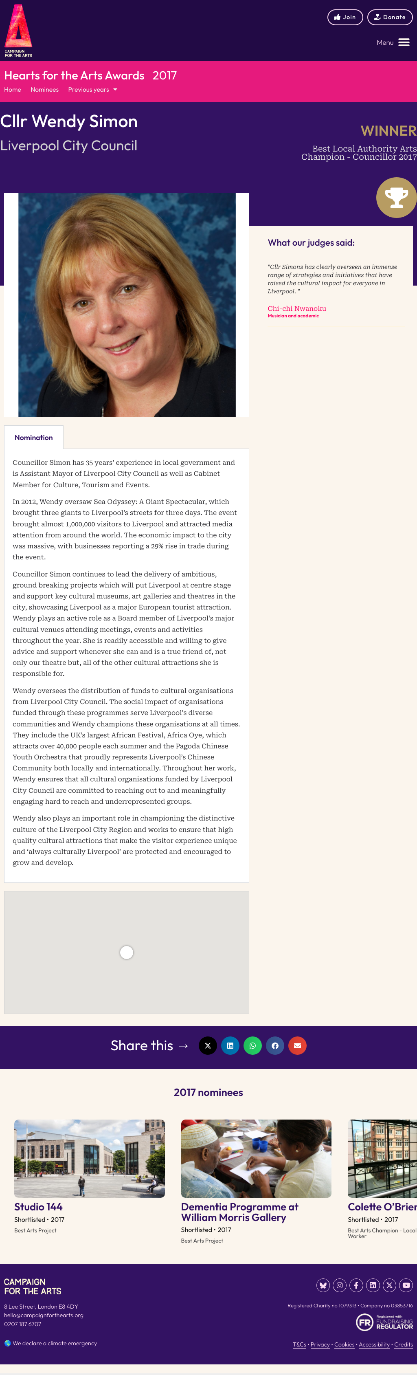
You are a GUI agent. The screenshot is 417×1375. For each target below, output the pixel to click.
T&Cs (299, 1355)
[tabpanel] (126, 667)
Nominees (46, 90)
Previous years (95, 90)
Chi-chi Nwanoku (297, 309)
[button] (393, 42)
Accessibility (374, 1355)
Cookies (344, 1355)
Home (13, 90)
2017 (165, 75)
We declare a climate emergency (55, 1353)
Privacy (320, 1355)
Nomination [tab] (34, 437)
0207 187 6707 (22, 1336)
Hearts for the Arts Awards (74, 75)
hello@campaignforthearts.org (43, 1327)
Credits (403, 1355)
